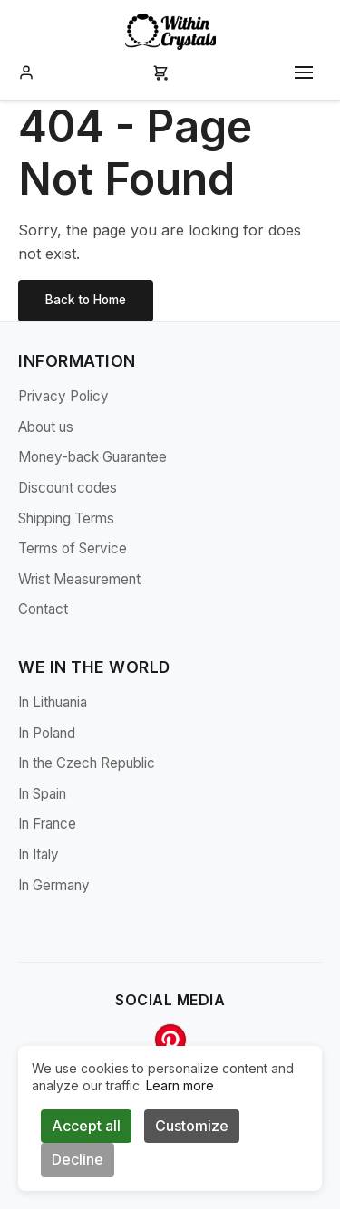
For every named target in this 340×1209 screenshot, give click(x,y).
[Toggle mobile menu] (304, 72)
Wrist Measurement (79, 579)
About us (45, 427)
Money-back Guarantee (92, 456)
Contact (43, 609)
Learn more (180, 1085)
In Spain (42, 793)
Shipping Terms (66, 518)
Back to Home (85, 300)
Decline (77, 1159)
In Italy (38, 854)
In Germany (54, 885)
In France (47, 823)
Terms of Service (72, 548)
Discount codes (67, 487)
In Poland (46, 733)
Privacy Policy (63, 396)
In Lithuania (52, 702)
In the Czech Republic (86, 763)
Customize (191, 1126)
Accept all (86, 1126)
